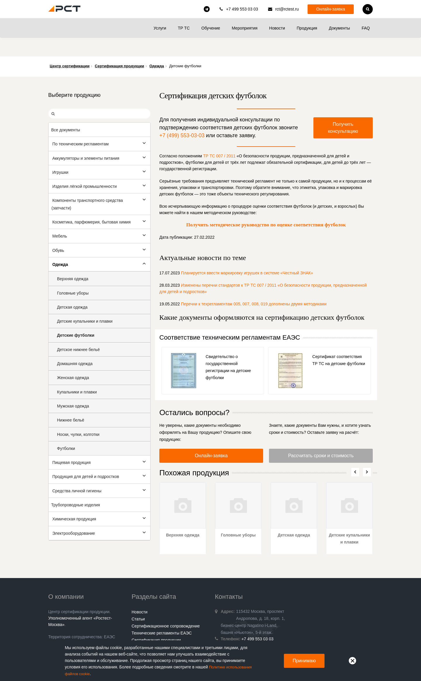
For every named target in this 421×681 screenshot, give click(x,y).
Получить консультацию (343, 109)
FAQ (366, 28)
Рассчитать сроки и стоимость (320, 436)
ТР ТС (183, 28)
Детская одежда (294, 516)
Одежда (156, 47)
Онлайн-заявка (330, 9)
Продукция (307, 28)
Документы (339, 28)
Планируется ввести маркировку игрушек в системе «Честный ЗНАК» (247, 254)
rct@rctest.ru (287, 9)
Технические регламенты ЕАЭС (162, 614)
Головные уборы (238, 516)
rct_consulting (207, 9)
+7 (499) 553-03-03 (182, 116)
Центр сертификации (69, 47)
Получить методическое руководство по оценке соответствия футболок (266, 206)
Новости (277, 28)
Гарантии (140, 635)
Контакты (140, 628)
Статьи (138, 600)
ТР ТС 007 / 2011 (219, 137)
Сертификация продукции (119, 47)
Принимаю (304, 660)
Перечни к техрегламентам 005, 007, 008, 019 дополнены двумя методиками (254, 285)
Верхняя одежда (182, 516)
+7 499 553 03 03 (242, 9)
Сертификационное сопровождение (166, 607)
